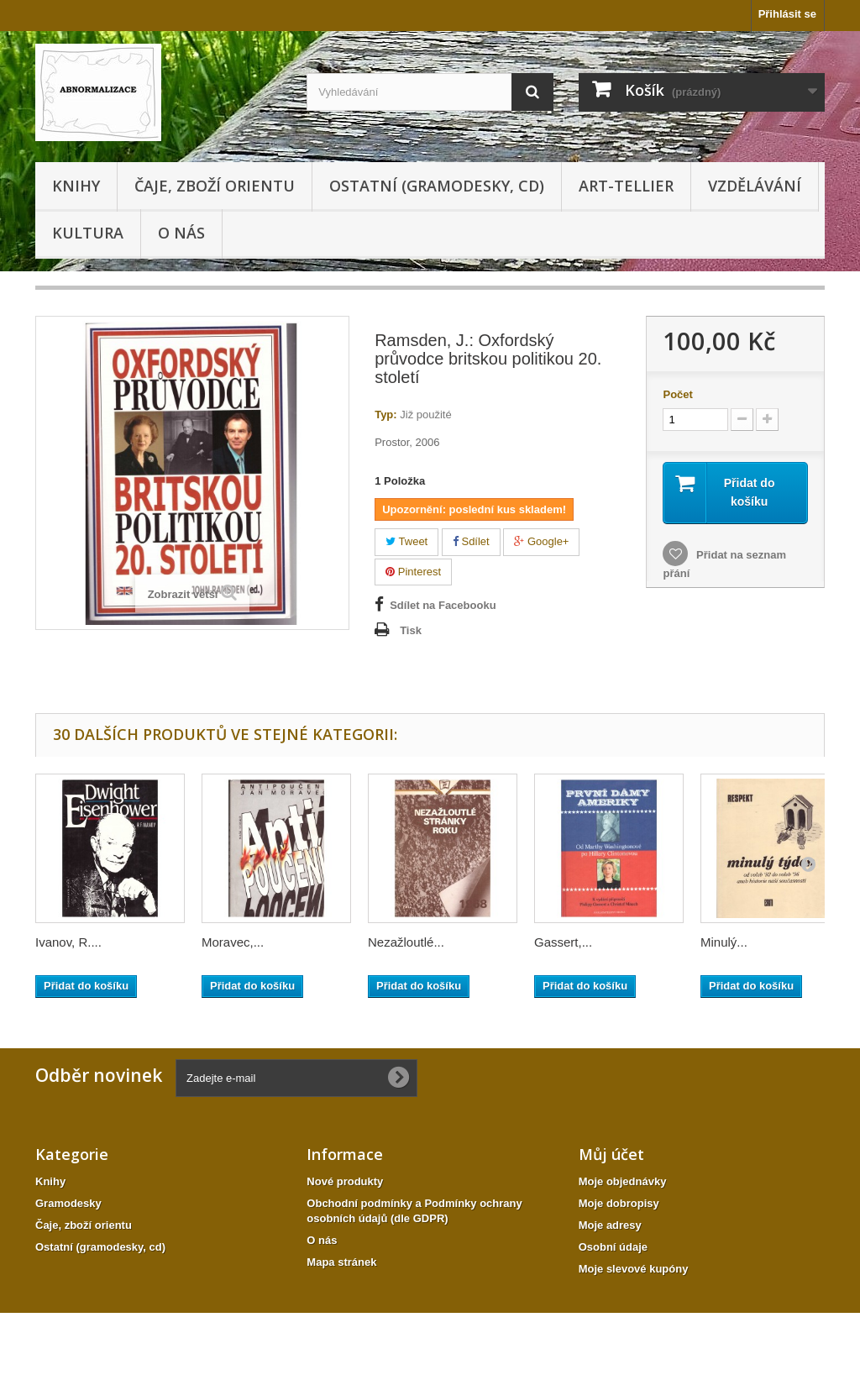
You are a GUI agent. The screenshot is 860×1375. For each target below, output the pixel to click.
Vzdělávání (754, 186)
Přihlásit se (787, 14)
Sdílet (471, 541)
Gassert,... (563, 942)
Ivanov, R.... (68, 942)
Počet (677, 394)
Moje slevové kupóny (634, 1268)
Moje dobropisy (619, 1203)
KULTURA (87, 233)
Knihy (76, 186)
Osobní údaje (613, 1247)
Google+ (541, 541)
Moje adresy (610, 1225)
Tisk (411, 630)
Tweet (406, 541)
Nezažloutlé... (406, 942)
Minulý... (723, 942)
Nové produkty (345, 1181)
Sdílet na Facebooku (443, 605)
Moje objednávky (623, 1181)
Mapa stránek (341, 1262)
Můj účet (611, 1154)
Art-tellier (626, 186)
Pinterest (413, 571)
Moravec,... (233, 942)
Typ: (385, 414)
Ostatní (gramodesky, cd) (436, 186)
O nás (181, 233)
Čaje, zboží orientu (214, 186)
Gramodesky (68, 1203)
